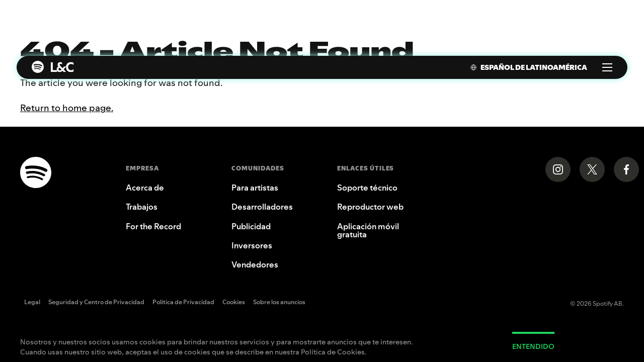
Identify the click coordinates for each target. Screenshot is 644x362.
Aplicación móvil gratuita (368, 230)
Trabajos (141, 206)
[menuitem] (523, 67)
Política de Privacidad (183, 302)
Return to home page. (66, 108)
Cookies (233, 302)
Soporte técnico (367, 187)
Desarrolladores (262, 206)
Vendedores (254, 264)
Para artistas (254, 187)
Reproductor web (370, 206)
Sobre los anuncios (279, 302)
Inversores (251, 245)
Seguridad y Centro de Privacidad (96, 302)
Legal (32, 302)
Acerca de (145, 187)
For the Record (153, 226)
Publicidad (251, 226)
